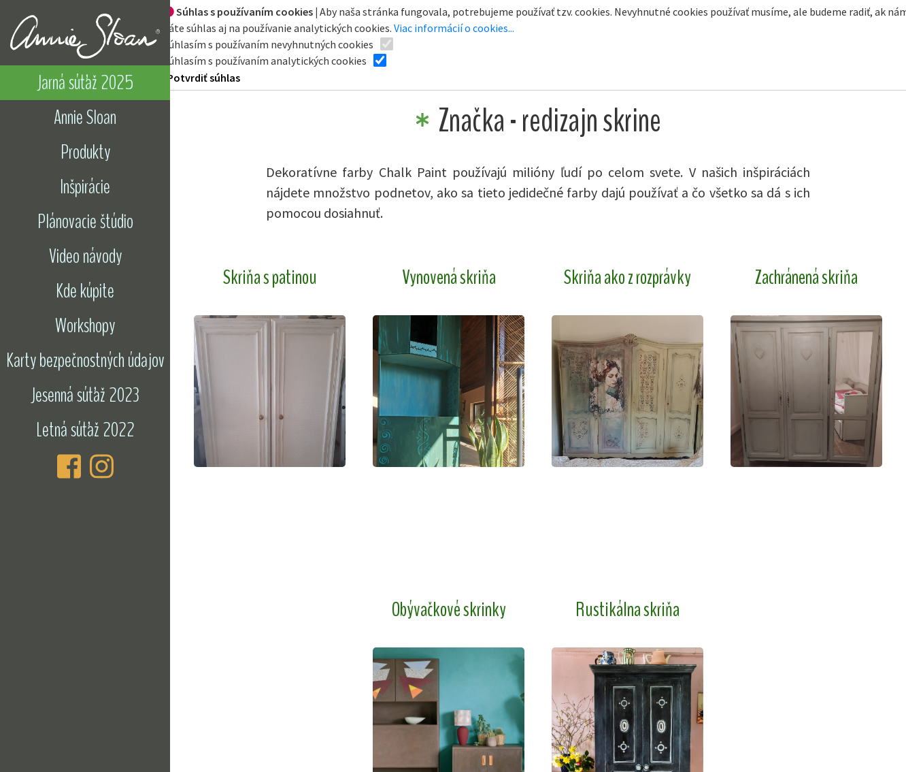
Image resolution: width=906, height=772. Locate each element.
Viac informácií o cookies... (454, 28)
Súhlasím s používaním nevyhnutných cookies (268, 44)
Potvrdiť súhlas (203, 77)
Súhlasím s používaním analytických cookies (265, 60)
